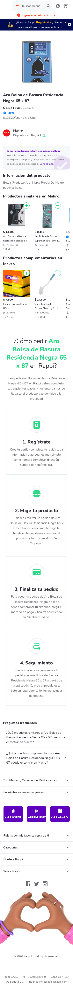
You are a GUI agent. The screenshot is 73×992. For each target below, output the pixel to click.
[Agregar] (26, 205)
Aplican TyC (57, 27)
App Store (13, 814)
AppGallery (60, 814)
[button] (36, 15)
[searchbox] (32, 6)
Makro (18, 130)
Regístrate (43, 22)
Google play (36, 814)
